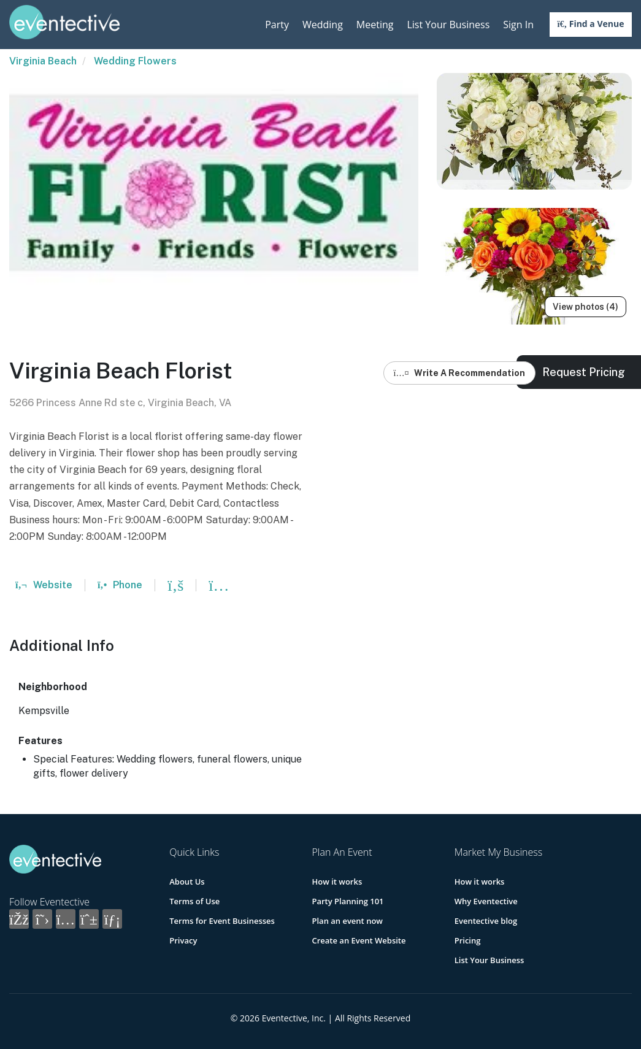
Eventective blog (486, 920)
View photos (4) (585, 307)
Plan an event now (347, 920)
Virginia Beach (43, 61)
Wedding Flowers (135, 61)
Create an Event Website (358, 940)
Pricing (468, 940)
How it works (337, 881)
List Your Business (448, 24)
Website (43, 585)
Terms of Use (194, 901)
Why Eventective (486, 901)
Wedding (322, 24)
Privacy (183, 940)
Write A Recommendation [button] (460, 373)
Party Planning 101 (347, 901)
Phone (120, 585)
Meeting (375, 24)
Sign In (518, 24)
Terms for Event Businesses (222, 920)
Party (277, 24)
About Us (186, 881)
